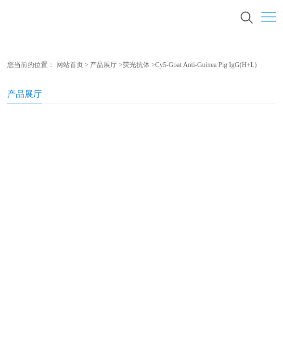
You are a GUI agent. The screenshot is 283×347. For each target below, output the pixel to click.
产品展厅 (103, 64)
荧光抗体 (136, 64)
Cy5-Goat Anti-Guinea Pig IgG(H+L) (206, 64)
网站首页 (69, 64)
